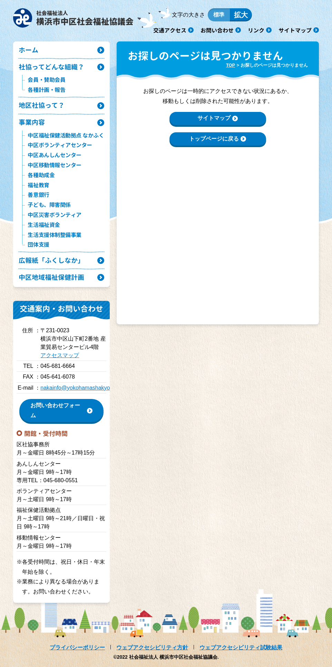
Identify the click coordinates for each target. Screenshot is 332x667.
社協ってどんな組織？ (51, 67)
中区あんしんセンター (54, 155)
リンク (256, 30)
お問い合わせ (217, 30)
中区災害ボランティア (54, 215)
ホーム (28, 50)
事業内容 (32, 122)
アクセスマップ (59, 355)
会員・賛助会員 (46, 80)
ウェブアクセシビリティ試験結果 (240, 647)
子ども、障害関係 (49, 205)
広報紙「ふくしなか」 (51, 260)
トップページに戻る (214, 139)
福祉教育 (38, 185)
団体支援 (38, 244)
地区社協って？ (42, 105)
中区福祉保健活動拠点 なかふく (66, 135)
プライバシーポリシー (77, 647)
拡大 (241, 15)
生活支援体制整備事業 (54, 235)
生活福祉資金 (44, 225)
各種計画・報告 (46, 90)
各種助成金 (41, 175)
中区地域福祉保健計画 (51, 277)
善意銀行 (38, 195)
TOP (230, 65)
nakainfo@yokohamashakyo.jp (78, 388)
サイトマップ (295, 30)
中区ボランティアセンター (60, 145)
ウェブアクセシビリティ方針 (152, 647)
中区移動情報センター (54, 165)
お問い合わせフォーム (55, 410)
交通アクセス (169, 30)
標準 (218, 15)
